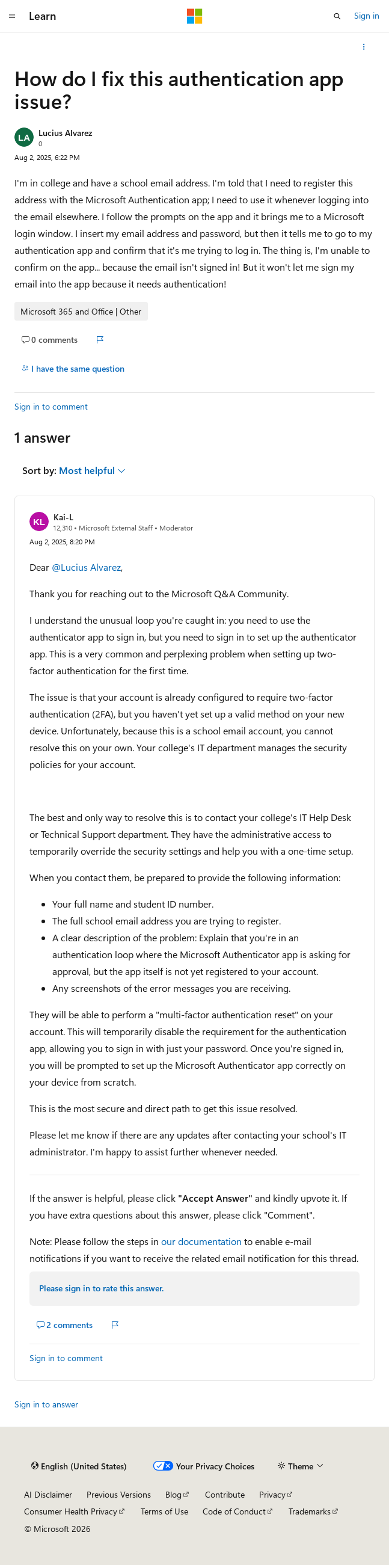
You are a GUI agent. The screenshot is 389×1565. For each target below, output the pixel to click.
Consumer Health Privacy (70, 1511)
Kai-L (63, 517)
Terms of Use (164, 1511)
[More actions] (364, 47)
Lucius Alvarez (65, 132)
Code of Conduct (234, 1511)
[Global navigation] (12, 16)
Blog (173, 1494)
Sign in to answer (46, 1404)
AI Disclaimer (48, 1494)
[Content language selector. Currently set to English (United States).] (79, 1465)
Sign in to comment (51, 406)
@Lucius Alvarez (86, 567)
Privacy (272, 1494)
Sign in (366, 15)
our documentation (201, 1241)
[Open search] (337, 16)
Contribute (225, 1494)
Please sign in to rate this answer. (101, 1288)
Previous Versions (119, 1494)
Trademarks (310, 1511)
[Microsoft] (195, 16)
